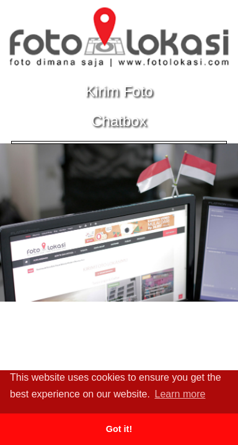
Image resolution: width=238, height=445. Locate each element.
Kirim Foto (118, 91)
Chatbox (118, 120)
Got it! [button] (119, 429)
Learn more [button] (180, 394)
